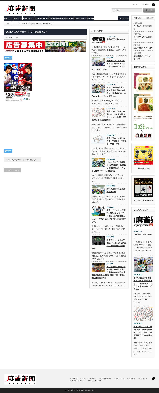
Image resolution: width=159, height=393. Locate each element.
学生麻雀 (70, 18)
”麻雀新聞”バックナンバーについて (143, 57)
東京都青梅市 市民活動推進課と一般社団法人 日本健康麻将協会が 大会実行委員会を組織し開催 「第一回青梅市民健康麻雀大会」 (109, 272)
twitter (153, 4)
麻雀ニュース (9, 18)
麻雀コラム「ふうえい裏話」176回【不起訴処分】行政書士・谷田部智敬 (109, 244)
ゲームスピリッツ (94, 381)
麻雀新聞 (77, 390)
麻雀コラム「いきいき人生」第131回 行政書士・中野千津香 (116, 141)
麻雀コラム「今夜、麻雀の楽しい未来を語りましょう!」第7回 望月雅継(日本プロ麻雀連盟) (109, 115)
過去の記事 (150, 18)
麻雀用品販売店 (105, 378)
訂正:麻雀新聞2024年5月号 (143, 48)
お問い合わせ (120, 378)
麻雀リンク (143, 378)
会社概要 (146, 4)
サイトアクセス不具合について (143, 38)
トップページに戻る (12, 170)
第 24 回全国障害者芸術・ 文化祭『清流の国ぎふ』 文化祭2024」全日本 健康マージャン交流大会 (109, 91)
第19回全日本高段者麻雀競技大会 (116, 190)
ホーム (137, 4)
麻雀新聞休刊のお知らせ (116, 40)
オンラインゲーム (78, 381)
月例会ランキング (80, 18)
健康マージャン (28, 18)
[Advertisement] (45, 127)
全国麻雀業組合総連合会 (58, 18)
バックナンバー (123, 18)
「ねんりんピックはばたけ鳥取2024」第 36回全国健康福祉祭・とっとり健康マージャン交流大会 (109, 166)
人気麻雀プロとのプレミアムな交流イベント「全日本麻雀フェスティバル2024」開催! (108, 65)
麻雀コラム (18, 18)
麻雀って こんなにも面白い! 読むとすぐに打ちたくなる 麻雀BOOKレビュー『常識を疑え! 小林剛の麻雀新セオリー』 (109, 216)
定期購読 (75, 378)
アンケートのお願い (89, 378)
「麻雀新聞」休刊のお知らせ (143, 27)
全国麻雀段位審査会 (41, 18)
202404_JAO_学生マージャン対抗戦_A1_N (22, 160)
